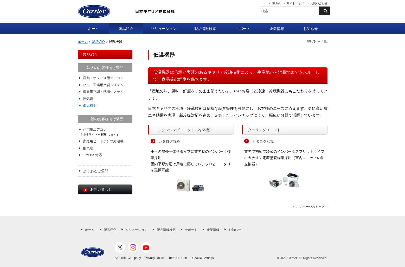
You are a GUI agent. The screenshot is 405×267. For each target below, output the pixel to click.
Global (276, 3)
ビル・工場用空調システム (103, 85)
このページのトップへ (311, 206)
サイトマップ (295, 3)
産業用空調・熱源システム (103, 92)
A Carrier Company (128, 258)
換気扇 (88, 99)
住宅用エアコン (95, 129)
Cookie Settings (203, 257)
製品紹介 (126, 29)
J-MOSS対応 (92, 155)
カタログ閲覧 (169, 141)
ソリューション (163, 29)
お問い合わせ (318, 3)
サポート (243, 29)
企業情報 (276, 29)
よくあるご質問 (95, 171)
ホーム (93, 29)
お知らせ (310, 29)
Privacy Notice (155, 258)
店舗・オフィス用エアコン (103, 78)
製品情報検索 (205, 29)
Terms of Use (178, 258)
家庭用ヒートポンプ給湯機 (103, 141)
